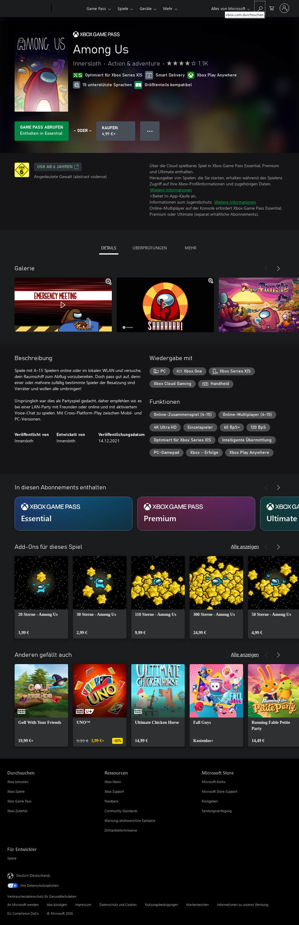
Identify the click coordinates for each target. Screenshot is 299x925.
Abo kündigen (57, 904)
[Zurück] (266, 268)
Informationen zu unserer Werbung (242, 904)
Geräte (146, 8)
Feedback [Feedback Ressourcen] (111, 801)
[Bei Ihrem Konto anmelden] (284, 8)
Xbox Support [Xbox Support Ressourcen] (114, 791)
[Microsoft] (28, 8)
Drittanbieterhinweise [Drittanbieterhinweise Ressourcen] (121, 830)
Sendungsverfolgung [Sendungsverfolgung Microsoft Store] (217, 811)
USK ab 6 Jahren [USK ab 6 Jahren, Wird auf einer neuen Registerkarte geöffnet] (58, 166)
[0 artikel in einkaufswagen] (271, 8)
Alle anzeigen (245, 546)
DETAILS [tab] (108, 248)
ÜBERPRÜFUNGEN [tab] (149, 248)
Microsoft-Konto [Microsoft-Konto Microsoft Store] (213, 782)
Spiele (123, 8)
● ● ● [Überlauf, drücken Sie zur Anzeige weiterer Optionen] (150, 131)
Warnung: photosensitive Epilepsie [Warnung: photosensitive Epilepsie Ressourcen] (130, 820)
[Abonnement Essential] (73, 514)
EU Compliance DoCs (23, 913)
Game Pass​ (96, 8)
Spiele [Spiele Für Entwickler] (11, 858)
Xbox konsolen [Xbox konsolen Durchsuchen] (17, 782)
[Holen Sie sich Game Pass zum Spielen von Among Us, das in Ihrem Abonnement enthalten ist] (42, 131)
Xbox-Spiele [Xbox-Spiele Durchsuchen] (16, 791)
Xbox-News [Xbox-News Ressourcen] (113, 782)
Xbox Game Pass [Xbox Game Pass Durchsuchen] (19, 801)
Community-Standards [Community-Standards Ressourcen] (121, 811)
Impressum (83, 904)
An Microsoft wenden (23, 904)
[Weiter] (278, 268)
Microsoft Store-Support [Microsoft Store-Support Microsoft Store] (219, 791)
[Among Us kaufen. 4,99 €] (115, 131)
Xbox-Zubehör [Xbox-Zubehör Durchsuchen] (17, 811)
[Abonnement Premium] (196, 514)
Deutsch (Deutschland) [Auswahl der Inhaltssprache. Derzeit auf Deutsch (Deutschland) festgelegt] (33, 875)
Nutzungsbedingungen (161, 904)
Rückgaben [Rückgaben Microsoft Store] (210, 801)
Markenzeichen (197, 904)
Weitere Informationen (171, 190)
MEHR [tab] (190, 248)
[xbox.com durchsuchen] (259, 8)
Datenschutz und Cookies (118, 904)
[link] (41, 597)
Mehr (168, 8)
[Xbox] (68, 8)
